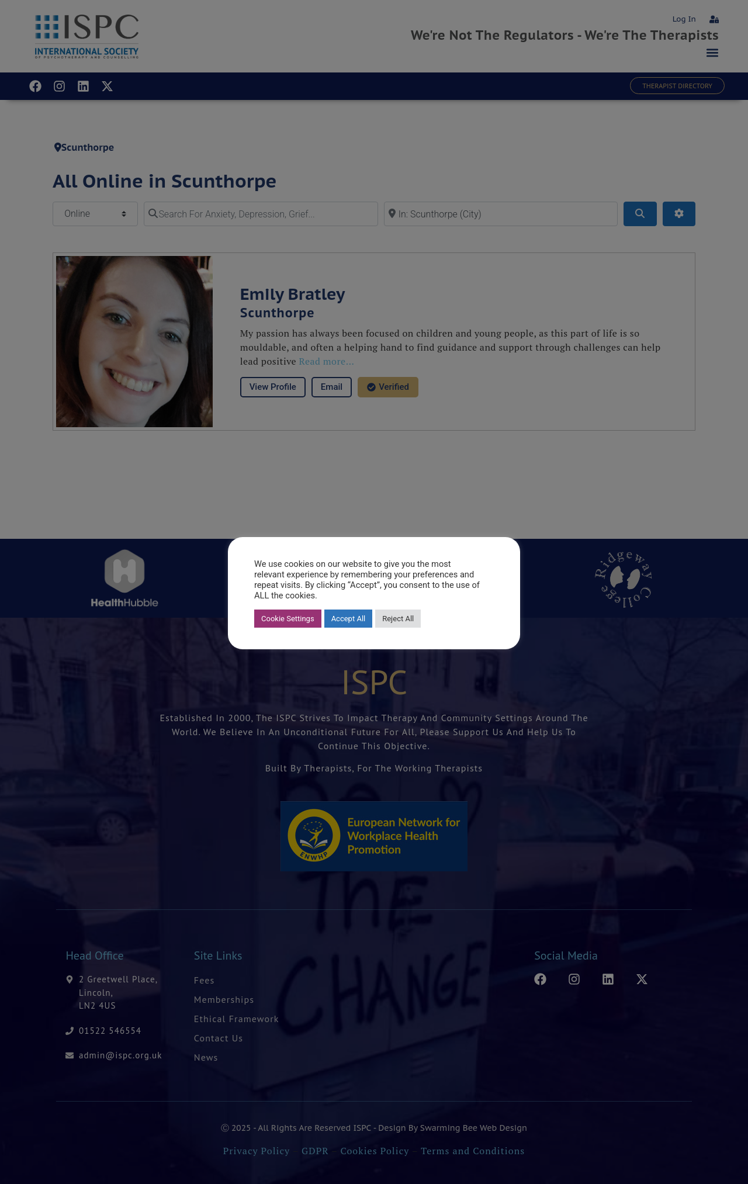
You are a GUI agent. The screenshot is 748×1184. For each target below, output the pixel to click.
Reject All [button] (398, 618)
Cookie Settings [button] (287, 618)
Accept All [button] (348, 618)
